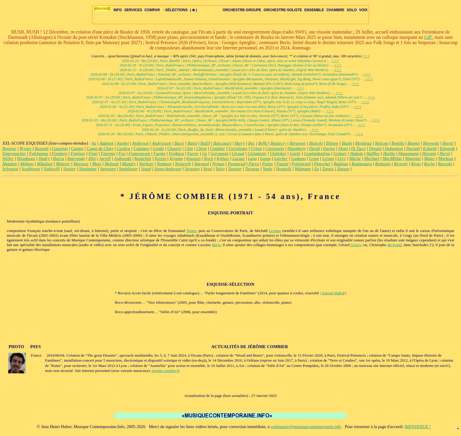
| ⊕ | (193, 10)
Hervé (445, 153)
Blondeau (363, 143)
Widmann (303, 168)
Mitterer (63, 163)
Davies (329, 148)
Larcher (281, 158)
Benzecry (278, 143)
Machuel (371, 158)
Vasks (268, 168)
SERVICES (133, 10)
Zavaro (343, 168)
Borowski (431, 143)
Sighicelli (52, 168)
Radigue (341, 163)
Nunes (191, 230)
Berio (216, 245)
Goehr (295, 153)
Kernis (160, 158)
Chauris (174, 148)
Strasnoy (192, 168)
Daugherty (297, 148)
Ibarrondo (76, 158)
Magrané (413, 158)
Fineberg (59, 153)
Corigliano (237, 148)
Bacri (179, 143)
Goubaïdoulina (317, 153)
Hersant (429, 153)
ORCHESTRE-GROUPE (242, 10)
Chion (201, 148)
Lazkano (298, 158)
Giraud (238, 153)
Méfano (27, 163)
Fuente (159, 153)
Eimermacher (14, 153)
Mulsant (112, 163)
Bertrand (394, 245)
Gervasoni (219, 153)
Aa (93, 143)
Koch (208, 158)
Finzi (92, 153)
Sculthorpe (30, 168)
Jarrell (105, 158)
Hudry (44, 158)
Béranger (298, 143)
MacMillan (392, 158)
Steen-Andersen (167, 168)
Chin (189, 148)
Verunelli (283, 168)
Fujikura (176, 153)
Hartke (389, 153)
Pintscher (322, 163)
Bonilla (398, 143)
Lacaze (239, 158)
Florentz (108, 153)
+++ (366, 56)
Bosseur (9, 148)
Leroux (328, 158)
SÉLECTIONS (175, 10)
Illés (92, 158)
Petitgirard (301, 163)
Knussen (193, 158)
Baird (192, 143)
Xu (316, 168)
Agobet (123, 143)
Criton (256, 148)
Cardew (123, 148)
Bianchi (316, 143)
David (314, 148)
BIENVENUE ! (417, 426)
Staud (146, 168)
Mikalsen (45, 163)
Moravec (81, 163)
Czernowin (274, 148)
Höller (8, 158)
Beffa (262, 143)
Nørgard (201, 163)
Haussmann (409, 153)
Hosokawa (26, 158)
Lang (252, 158)
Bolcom (381, 143)
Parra (253, 163)
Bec (251, 143)
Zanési (328, 168)
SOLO (352, 10)
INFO (117, 10)
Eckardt (430, 148)
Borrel (448, 143)
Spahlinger (128, 168)
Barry (240, 143)
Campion (60, 148)
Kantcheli (143, 158)
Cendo (158, 148)
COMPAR (152, 10)
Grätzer (340, 153)
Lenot (314, 158)
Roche (429, 163)
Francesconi (139, 153)
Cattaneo (141, 148)
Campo (77, 148)
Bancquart (222, 143)
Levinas (275, 230)
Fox (121, 153)
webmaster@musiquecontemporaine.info (305, 426)
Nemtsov (164, 163)
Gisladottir (257, 153)
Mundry (129, 163)
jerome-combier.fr (166, 370)
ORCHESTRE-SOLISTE (283, 10)
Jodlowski (122, 158)
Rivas (416, 163)
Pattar (267, 163)
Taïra (220, 168)
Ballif (205, 143)
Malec (429, 158)
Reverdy (401, 163)
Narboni (146, 163)
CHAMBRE (335, 10)
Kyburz (223, 158)
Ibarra (58, 158)
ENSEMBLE (314, 10)
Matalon (9, 163)
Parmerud (236, 163)
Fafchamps (38, 153)
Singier (69, 168)
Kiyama (176, 158)
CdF (428, 37)
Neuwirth (183, 163)
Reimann (382, 163)
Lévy (342, 158)
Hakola (356, 153)
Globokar (278, 153)
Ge (204, 153)
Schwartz (10, 168)
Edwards (447, 148)
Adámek (106, 143)
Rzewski (445, 163)
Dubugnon (394, 148)
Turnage (252, 168)
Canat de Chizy (100, 148)
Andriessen (161, 143)
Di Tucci (358, 148)
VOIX (363, 10)
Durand (413, 148)
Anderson (140, 143)
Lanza (265, 158)
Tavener (235, 168)
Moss (96, 163)
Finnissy (78, 153)
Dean (343, 148)
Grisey (355, 245)
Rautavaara (362, 163)
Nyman (218, 163)
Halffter (373, 153)
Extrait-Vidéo (332, 293)
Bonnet (413, 143)
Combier (217, 148)
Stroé (207, 168)
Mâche (355, 158)
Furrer (193, 153)
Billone (332, 143)
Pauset (282, 163)
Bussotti (42, 148)
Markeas (445, 158)
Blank (347, 143)
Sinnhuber (87, 168)
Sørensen (108, 168)
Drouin (375, 148)
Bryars (25, 148)
